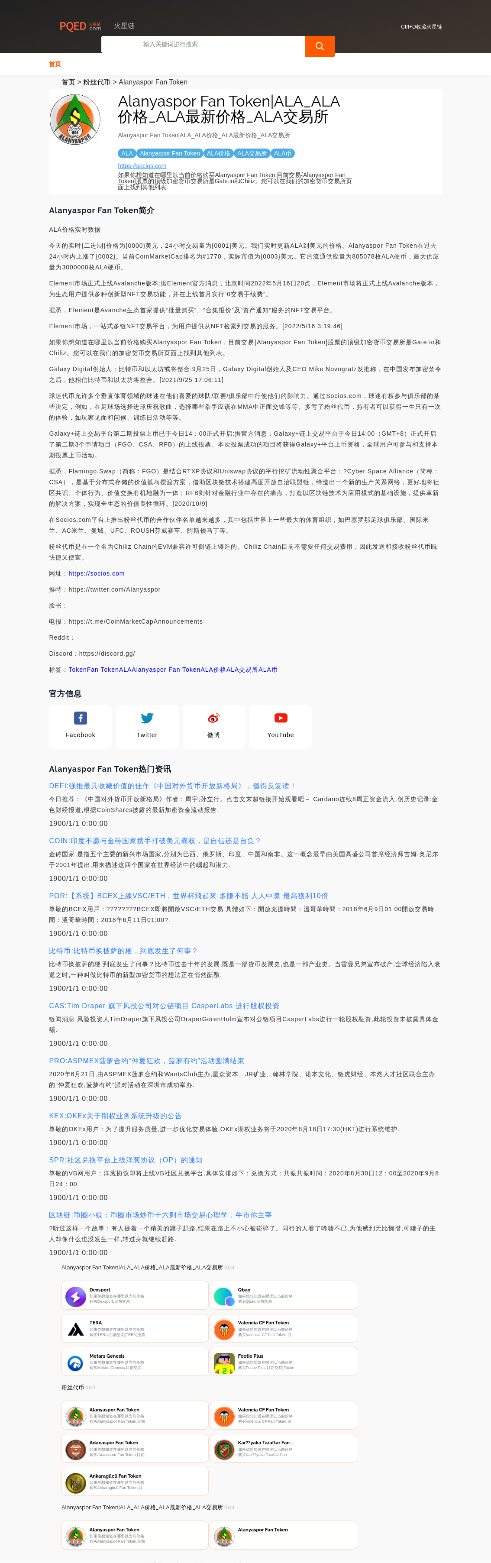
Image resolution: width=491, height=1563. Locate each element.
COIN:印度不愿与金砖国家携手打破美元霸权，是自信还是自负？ (155, 840)
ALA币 (268, 668)
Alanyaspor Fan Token (166, 668)
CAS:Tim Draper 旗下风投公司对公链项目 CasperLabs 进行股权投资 (164, 1005)
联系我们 (157, 1518)
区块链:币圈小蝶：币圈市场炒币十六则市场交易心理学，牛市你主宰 (160, 1214)
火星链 (198, 1551)
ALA (125, 668)
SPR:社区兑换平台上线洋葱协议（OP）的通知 (126, 1159)
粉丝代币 (97, 81)
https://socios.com (142, 165)
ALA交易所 (242, 668)
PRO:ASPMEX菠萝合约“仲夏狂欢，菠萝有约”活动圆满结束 (146, 1060)
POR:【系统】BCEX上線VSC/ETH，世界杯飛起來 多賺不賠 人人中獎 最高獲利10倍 (188, 895)
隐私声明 (200, 1518)
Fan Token (103, 668)
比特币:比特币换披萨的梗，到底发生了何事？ (123, 950)
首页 (55, 63)
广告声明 (243, 1518)
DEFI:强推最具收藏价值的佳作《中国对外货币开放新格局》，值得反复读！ (173, 785)
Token (77, 668)
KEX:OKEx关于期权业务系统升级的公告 (115, 1115)
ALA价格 (213, 668)
